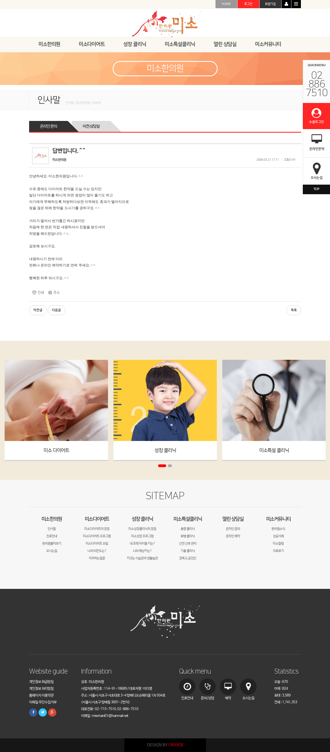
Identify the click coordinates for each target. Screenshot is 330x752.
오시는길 (51, 551)
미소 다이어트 (56, 450)
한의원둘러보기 (51, 544)
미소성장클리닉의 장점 (142, 529)
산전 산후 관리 (187, 544)
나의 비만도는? (97, 551)
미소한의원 (51, 519)
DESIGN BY (165, 745)
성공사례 (278, 536)
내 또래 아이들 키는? (142, 544)
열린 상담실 (232, 519)
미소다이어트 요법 (97, 544)
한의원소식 (278, 529)
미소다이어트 (97, 519)
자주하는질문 (97, 558)
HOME (226, 4)
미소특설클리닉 (187, 519)
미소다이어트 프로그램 (97, 536)
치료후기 (278, 551)
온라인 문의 (48, 126)
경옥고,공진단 (187, 558)
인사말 (52, 529)
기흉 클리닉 (188, 551)
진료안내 (51, 536)
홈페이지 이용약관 (41, 695)
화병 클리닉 (188, 536)
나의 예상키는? (142, 551)
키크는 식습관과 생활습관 (142, 558)
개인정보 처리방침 (41, 689)
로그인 (248, 4)
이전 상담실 (91, 126)
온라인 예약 (233, 536)
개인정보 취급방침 (41, 682)
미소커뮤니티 (278, 519)
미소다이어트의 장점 (96, 529)
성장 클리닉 (165, 450)
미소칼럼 (278, 544)
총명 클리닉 (188, 529)
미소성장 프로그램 (142, 536)
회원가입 (270, 4)
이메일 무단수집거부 (43, 702)
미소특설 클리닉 (274, 450)
